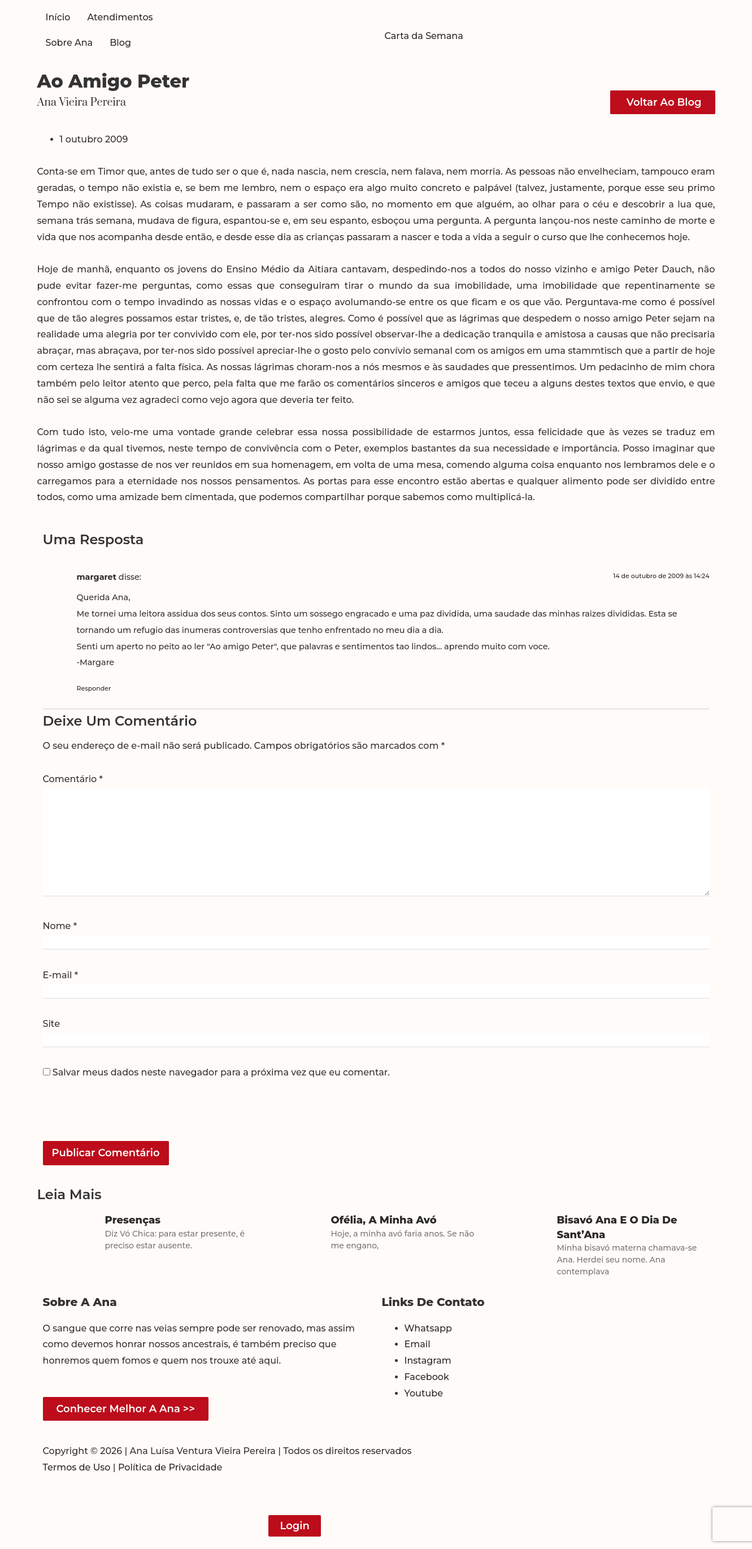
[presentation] (120, 1116)
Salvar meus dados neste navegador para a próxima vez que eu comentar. (221, 1072)
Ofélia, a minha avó (384, 1220)
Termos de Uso (77, 1467)
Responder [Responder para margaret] (94, 688)
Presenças (133, 1220)
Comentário (73, 779)
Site (51, 1024)
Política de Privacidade (170, 1467)
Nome (60, 926)
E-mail (61, 975)
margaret (96, 577)
